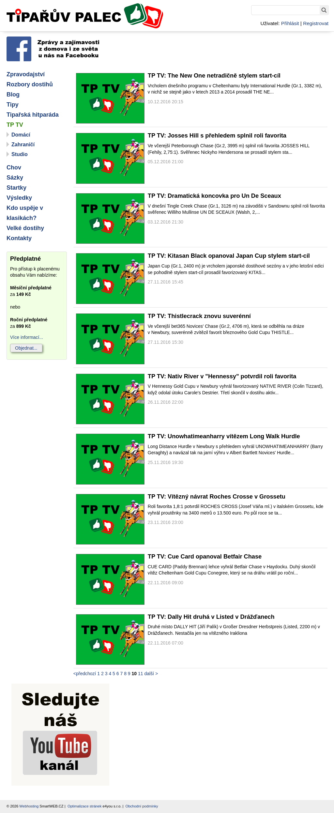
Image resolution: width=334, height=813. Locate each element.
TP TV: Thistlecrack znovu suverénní (199, 316)
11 (140, 673)
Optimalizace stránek (84, 806)
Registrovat (315, 23)
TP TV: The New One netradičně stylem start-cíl (214, 75)
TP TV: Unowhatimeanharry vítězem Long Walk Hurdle (224, 436)
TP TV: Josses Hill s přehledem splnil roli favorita (217, 135)
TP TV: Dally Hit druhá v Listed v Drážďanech (211, 617)
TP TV (15, 125)
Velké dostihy (25, 228)
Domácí (20, 135)
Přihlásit (290, 23)
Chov (14, 167)
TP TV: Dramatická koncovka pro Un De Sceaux (214, 196)
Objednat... (26, 348)
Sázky (15, 177)
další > (151, 673)
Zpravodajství (26, 74)
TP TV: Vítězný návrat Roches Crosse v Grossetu (216, 496)
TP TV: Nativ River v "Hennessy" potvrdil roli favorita (222, 376)
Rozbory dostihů (30, 84)
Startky (16, 187)
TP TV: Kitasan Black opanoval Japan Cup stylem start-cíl (229, 256)
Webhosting (28, 806)
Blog (13, 94)
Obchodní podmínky (142, 806)
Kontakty (19, 238)
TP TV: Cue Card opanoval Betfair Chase (205, 556)
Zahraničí (23, 144)
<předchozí (84, 673)
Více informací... (26, 337)
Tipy (13, 104)
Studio (19, 154)
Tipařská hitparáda (33, 114)
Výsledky (19, 198)
